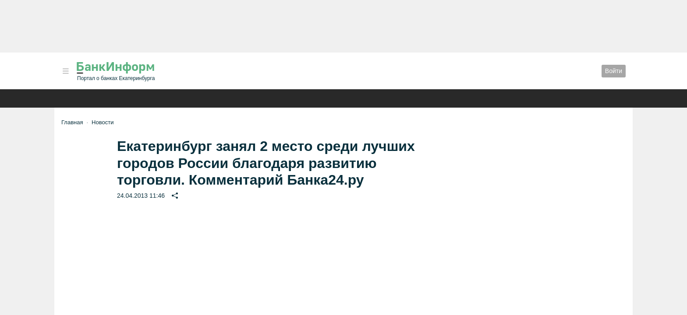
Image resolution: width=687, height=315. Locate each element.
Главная (72, 122)
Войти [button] (613, 70)
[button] (65, 71)
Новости (102, 122)
